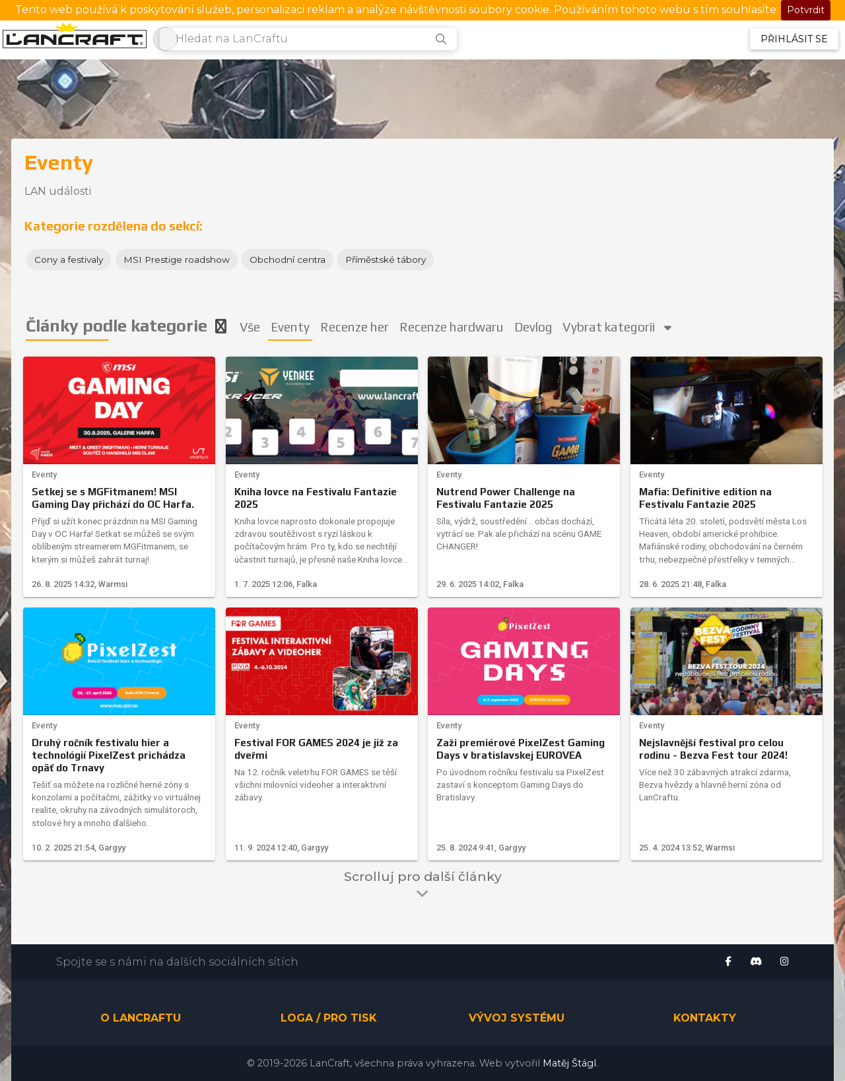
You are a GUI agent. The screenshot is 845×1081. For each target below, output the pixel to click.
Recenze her (355, 327)
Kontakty (704, 1018)
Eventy (290, 327)
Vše (250, 327)
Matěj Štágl (569, 1063)
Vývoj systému (516, 1018)
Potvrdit (806, 10)
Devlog (535, 327)
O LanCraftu (140, 1018)
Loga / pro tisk (329, 1018)
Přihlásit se (794, 39)
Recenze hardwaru (453, 327)
